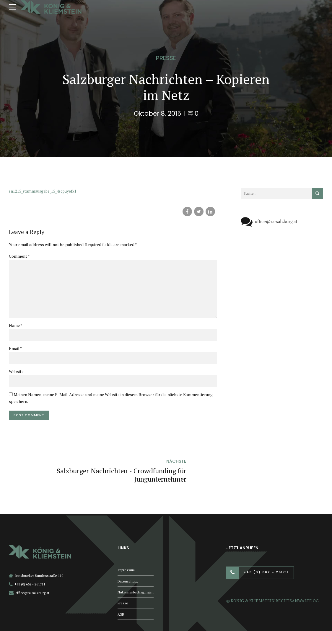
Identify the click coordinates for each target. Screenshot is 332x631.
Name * (15, 327)
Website (16, 374)
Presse (166, 58)
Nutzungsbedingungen (136, 571)
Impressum (127, 548)
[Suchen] (317, 193)
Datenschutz (128, 560)
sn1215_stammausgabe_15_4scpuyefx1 (44, 191)
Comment (19, 256)
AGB (121, 594)
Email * (15, 350)
